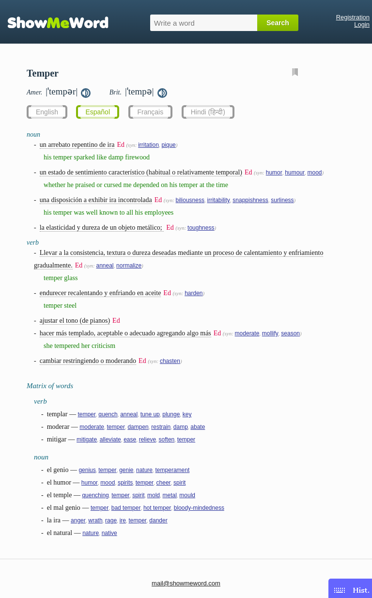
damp (180, 427)
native (109, 533)
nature (144, 470)
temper (86, 414)
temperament (172, 470)
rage (111, 520)
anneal (105, 265)
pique (168, 145)
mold (153, 495)
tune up (150, 414)
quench (107, 414)
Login (362, 24)
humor (274, 172)
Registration (353, 17)
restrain (160, 427)
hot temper (157, 507)
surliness (282, 200)
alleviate (110, 439)
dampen (137, 427)
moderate (247, 333)
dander (158, 520)
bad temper (126, 507)
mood (314, 172)
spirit (179, 482)
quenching (95, 495)
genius (86, 470)
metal (169, 495)
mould (187, 495)
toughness (200, 227)
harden (193, 293)
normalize (128, 265)
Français (151, 112)
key (187, 414)
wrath (95, 520)
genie (126, 470)
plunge (171, 414)
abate (197, 427)
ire (123, 520)
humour (295, 172)
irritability (218, 200)
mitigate (87, 439)
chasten (170, 361)
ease (130, 439)
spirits (125, 482)
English (47, 112)
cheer (163, 482)
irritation (148, 145)
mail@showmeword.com (186, 583)
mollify (270, 333)
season (290, 333)
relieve (147, 439)
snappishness (250, 200)
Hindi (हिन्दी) (208, 112)
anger (78, 520)
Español (97, 112)
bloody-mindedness (199, 507)
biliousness (190, 200)
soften (167, 439)
